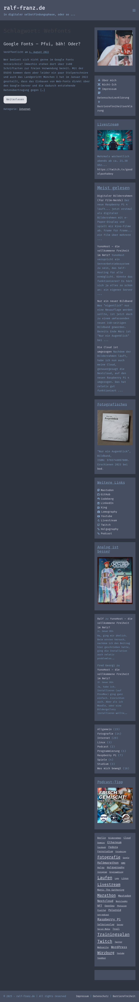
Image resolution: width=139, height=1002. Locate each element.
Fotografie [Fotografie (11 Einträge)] (108, 857)
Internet (24, 109)
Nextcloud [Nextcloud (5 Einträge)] (105, 901)
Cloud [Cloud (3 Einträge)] (127, 837)
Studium (103, 764)
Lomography (107, 511)
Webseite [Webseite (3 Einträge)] (103, 947)
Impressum (106, 89)
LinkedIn (105, 503)
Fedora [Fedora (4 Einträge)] (113, 847)
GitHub (103, 494)
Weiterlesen (15, 100)
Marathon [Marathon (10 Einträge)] (106, 895)
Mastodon (105, 490)
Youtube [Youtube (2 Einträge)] (120, 953)
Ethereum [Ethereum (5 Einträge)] (114, 842)
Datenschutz (101, 996)
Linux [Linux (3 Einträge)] (125, 878)
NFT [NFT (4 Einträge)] (99, 905)
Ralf (100, 618)
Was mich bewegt (109, 768)
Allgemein (104, 729)
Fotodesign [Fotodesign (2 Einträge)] (120, 851)
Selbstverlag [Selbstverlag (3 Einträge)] (105, 924)
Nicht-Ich (106, 84)
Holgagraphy (107, 529)
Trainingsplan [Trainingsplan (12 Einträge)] (113, 934)
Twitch (104, 524)
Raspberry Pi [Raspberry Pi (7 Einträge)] (109, 919)
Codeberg (105, 498)
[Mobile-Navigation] (134, 10)
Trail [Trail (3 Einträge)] (116, 929)
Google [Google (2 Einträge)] (126, 858)
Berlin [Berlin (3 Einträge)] (101, 837)
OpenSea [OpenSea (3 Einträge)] (110, 905)
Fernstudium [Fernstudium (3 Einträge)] (105, 851)
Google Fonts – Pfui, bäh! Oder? (42, 43)
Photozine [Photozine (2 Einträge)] (122, 906)
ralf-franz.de (24, 8)
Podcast (104, 533)
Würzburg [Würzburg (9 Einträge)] (105, 953)
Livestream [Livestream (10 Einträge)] (108, 884)
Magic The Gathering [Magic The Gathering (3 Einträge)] (110, 889)
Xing (102, 507)
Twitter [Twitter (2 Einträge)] (118, 942)
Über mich (106, 80)
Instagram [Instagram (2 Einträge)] (102, 872)
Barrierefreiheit (124, 996)
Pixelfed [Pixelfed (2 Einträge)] (101, 910)
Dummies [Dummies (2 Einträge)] (101, 843)
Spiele (102, 759)
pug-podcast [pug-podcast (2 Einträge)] (103, 915)
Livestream (107, 520)
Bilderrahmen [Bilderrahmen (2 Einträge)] (114, 838)
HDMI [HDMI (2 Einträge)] (123, 863)
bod (99, 468)
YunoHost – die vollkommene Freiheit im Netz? (113, 251)
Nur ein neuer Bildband (114, 301)
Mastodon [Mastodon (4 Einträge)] (124, 895)
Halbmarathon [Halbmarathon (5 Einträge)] (108, 862)
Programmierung (108, 751)
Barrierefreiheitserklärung (114, 106)
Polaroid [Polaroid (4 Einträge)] (114, 910)
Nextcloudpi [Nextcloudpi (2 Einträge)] (121, 901)
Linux (101, 742)
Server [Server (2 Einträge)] (120, 924)
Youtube (104, 516)
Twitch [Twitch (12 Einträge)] (104, 941)
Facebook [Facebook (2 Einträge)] (101, 847)
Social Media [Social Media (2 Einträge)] (103, 929)
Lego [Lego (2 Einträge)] (117, 878)
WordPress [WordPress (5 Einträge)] (119, 947)
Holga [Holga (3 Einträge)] (100, 867)
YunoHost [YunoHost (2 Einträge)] (101, 958)
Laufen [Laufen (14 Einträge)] (104, 877)
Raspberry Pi (106, 755)
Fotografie (105, 733)
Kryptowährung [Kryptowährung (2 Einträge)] (116, 872)
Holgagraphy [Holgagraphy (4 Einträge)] (115, 867)
